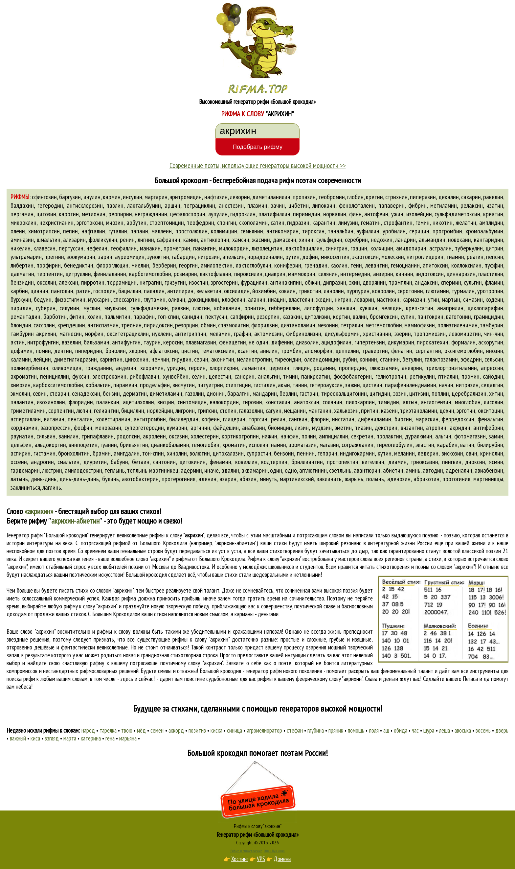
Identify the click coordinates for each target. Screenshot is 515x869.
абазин (248, 479)
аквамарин (254, 470)
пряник (335, 730)
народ (88, 730)
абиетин (393, 470)
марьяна (128, 738)
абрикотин (426, 479)
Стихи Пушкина (274, 851)
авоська (463, 730)
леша (444, 730)
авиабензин (489, 470)
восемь (483, 730)
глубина (315, 730)
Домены (282, 859)
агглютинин (313, 470)
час (415, 730)
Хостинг (239, 859)
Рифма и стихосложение (246, 851)
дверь (501, 730)
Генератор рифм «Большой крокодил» (258, 834)
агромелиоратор (264, 730)
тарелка (108, 730)
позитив (197, 730)
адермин (191, 470)
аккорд (176, 730)
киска (216, 730)
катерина (91, 738)
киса (35, 738)
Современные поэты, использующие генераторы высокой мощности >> (257, 165)
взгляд (52, 738)
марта (69, 738)
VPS (261, 859)
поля (374, 730)
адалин (230, 470)
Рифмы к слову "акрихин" (257, 826)
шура (428, 730)
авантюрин (367, 470)
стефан (295, 730)
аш (386, 730)
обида (400, 730)
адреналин (459, 470)
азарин (227, 479)
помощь (356, 730)
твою (126, 730)
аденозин (399, 479)
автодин (433, 470)
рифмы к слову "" (176, 535)
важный (18, 738)
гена (110, 738)
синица (234, 730)
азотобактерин (140, 479)
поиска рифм (21, 679)
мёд (141, 730)
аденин (207, 479)
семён (157, 730)
